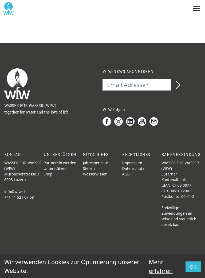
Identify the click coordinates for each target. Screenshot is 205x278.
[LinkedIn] (132, 121)
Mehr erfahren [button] (161, 266)
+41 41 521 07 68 (19, 197)
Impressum (132, 162)
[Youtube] (143, 121)
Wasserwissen (95, 174)
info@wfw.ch (15, 191)
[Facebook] (108, 121)
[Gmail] (155, 121)
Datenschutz (133, 168)
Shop (48, 174)
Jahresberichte (95, 162)
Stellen (88, 168)
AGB (126, 174)
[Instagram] (120, 121)
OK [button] (193, 267)
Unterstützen (55, 168)
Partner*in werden (60, 162)
